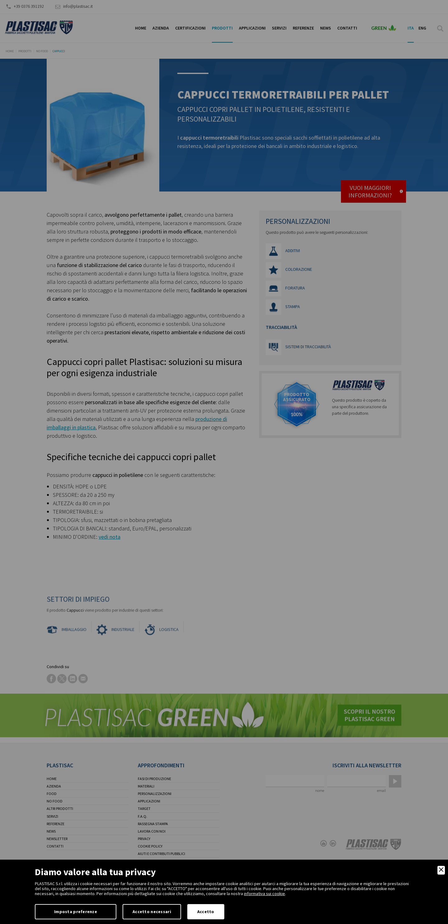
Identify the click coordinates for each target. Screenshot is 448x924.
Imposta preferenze (75, 911)
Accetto (205, 911)
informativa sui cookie (264, 893)
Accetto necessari (152, 911)
